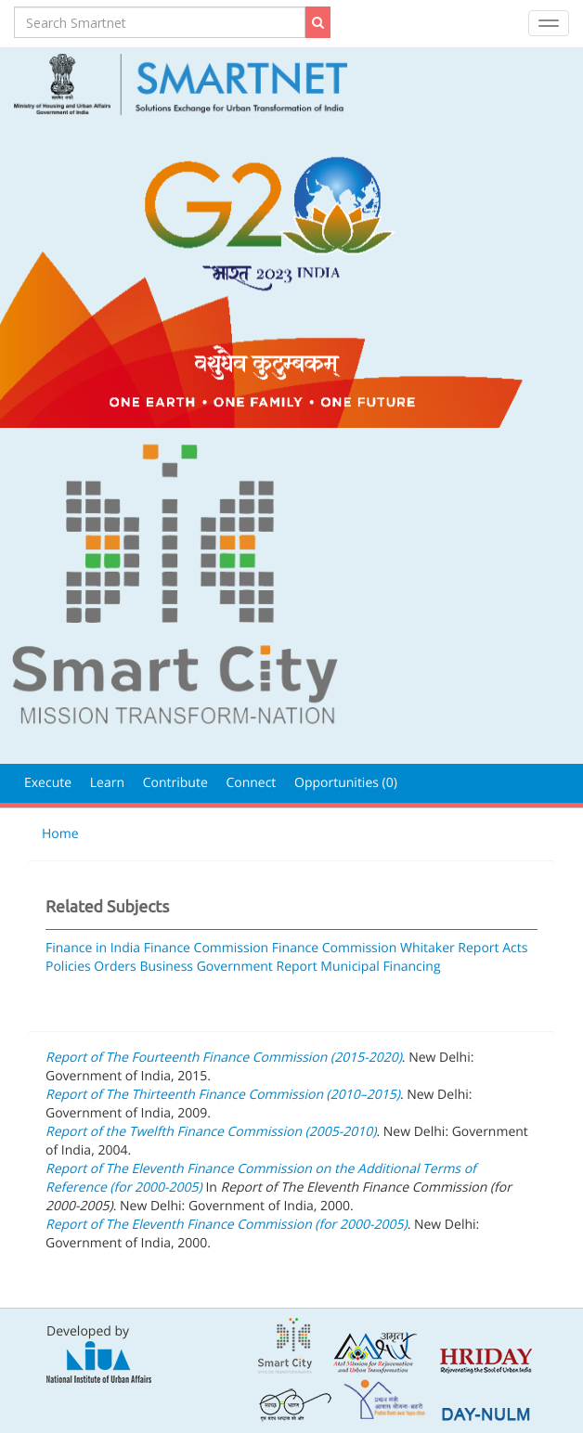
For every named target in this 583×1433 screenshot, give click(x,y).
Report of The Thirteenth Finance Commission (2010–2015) (222, 1095)
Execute (47, 783)
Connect (251, 783)
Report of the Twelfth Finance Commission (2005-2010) (211, 1132)
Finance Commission (206, 948)
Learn (107, 783)
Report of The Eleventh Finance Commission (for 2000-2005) (226, 1224)
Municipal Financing (380, 966)
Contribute (175, 783)
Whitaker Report (449, 948)
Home (60, 834)
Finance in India (92, 948)
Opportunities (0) (345, 783)
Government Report (257, 966)
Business (166, 966)
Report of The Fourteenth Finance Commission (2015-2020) (223, 1057)
